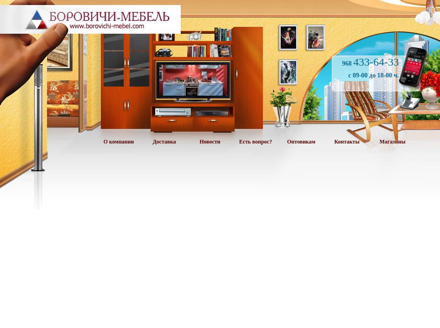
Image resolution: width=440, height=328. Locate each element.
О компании (119, 141)
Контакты (346, 141)
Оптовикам (301, 141)
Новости (209, 141)
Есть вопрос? (255, 141)
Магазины (393, 141)
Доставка (164, 141)
